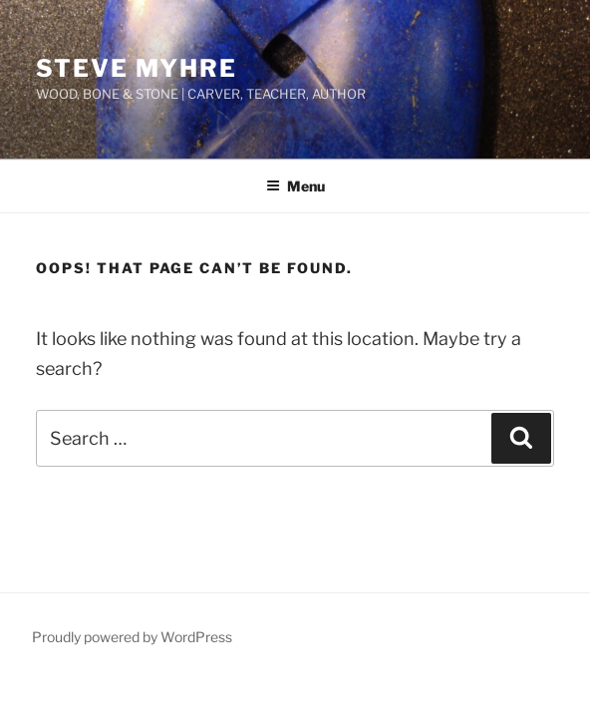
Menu (295, 186)
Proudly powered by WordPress (132, 636)
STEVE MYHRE (136, 68)
